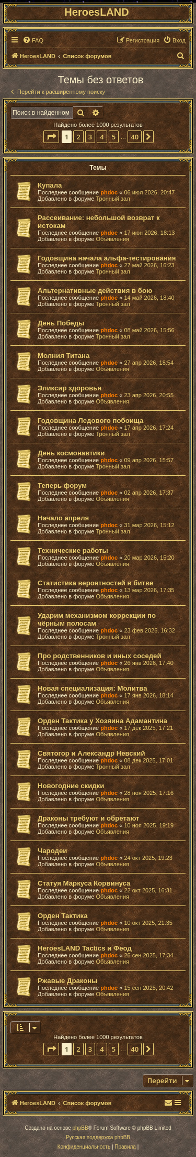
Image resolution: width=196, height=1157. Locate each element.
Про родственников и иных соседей (100, 656)
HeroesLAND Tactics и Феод (85, 948)
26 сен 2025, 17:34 (148, 955)
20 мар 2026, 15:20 (149, 557)
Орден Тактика (62, 916)
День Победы (61, 323)
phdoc (109, 192)
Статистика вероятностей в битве (95, 583)
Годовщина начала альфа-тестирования (107, 258)
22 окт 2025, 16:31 (148, 890)
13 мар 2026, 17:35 (149, 590)
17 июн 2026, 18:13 (149, 233)
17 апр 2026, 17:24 (149, 427)
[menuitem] (32, 40)
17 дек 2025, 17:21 (148, 728)
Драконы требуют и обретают (89, 818)
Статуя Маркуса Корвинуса (84, 883)
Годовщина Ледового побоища (90, 420)
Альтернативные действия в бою (95, 290)
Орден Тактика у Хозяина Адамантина (102, 721)
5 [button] (114, 136)
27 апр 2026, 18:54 (149, 362)
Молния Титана (63, 355)
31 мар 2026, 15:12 (149, 525)
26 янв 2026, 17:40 (148, 663)
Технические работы (73, 550)
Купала (50, 185)
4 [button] (101, 136)
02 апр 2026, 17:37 (149, 492)
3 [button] (90, 136)
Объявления (112, 239)
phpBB (80, 1128)
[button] (51, 136)
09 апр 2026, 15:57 (149, 460)
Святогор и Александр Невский (91, 753)
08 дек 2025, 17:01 (148, 760)
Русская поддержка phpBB (98, 1137)
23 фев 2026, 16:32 (149, 630)
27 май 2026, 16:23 (149, 265)
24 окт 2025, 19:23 (148, 858)
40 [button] (135, 136)
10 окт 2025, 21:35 (148, 923)
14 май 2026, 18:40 (149, 297)
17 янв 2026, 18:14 (148, 695)
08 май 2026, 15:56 (149, 330)
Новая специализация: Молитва (92, 688)
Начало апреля (63, 518)
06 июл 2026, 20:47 (149, 192)
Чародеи (52, 851)
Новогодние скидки (71, 786)
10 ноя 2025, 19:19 (149, 825)
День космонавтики (71, 453)
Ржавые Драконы (68, 981)
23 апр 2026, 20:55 (149, 395)
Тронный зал (113, 198)
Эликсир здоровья (69, 388)
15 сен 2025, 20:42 (148, 988)
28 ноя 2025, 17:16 (149, 793)
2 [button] (78, 136)
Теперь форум (62, 485)
